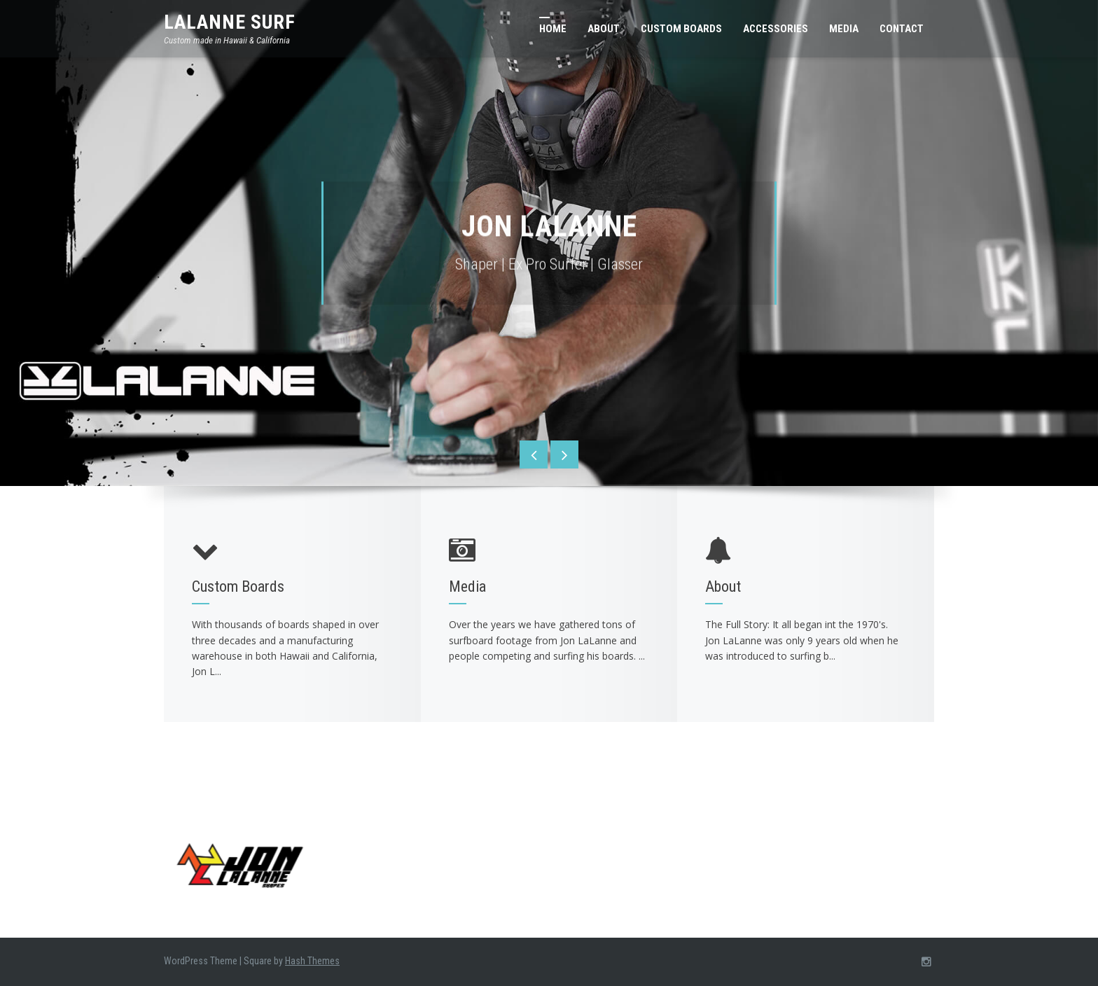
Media (844, 28)
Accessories (775, 28)
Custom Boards (681, 28)
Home (553, 28)
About (604, 28)
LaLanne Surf (230, 22)
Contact (902, 28)
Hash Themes (312, 960)
